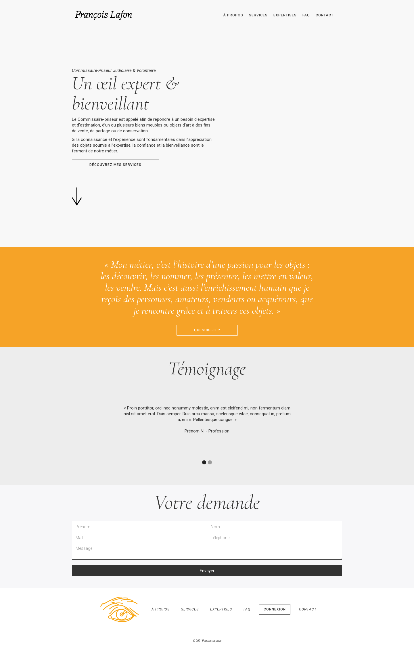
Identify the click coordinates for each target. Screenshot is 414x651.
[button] (204, 462)
